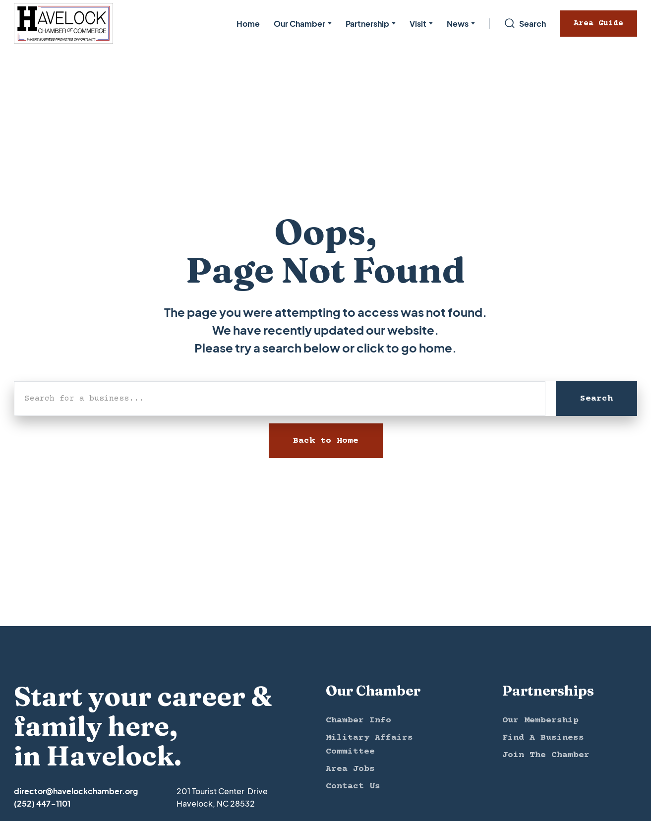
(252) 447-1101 (42, 803)
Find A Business (543, 738)
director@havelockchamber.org (76, 791)
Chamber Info (358, 720)
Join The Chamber (546, 755)
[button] (303, 23)
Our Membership (540, 720)
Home (248, 23)
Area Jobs (350, 769)
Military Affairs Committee (369, 745)
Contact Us (353, 786)
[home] (63, 23)
